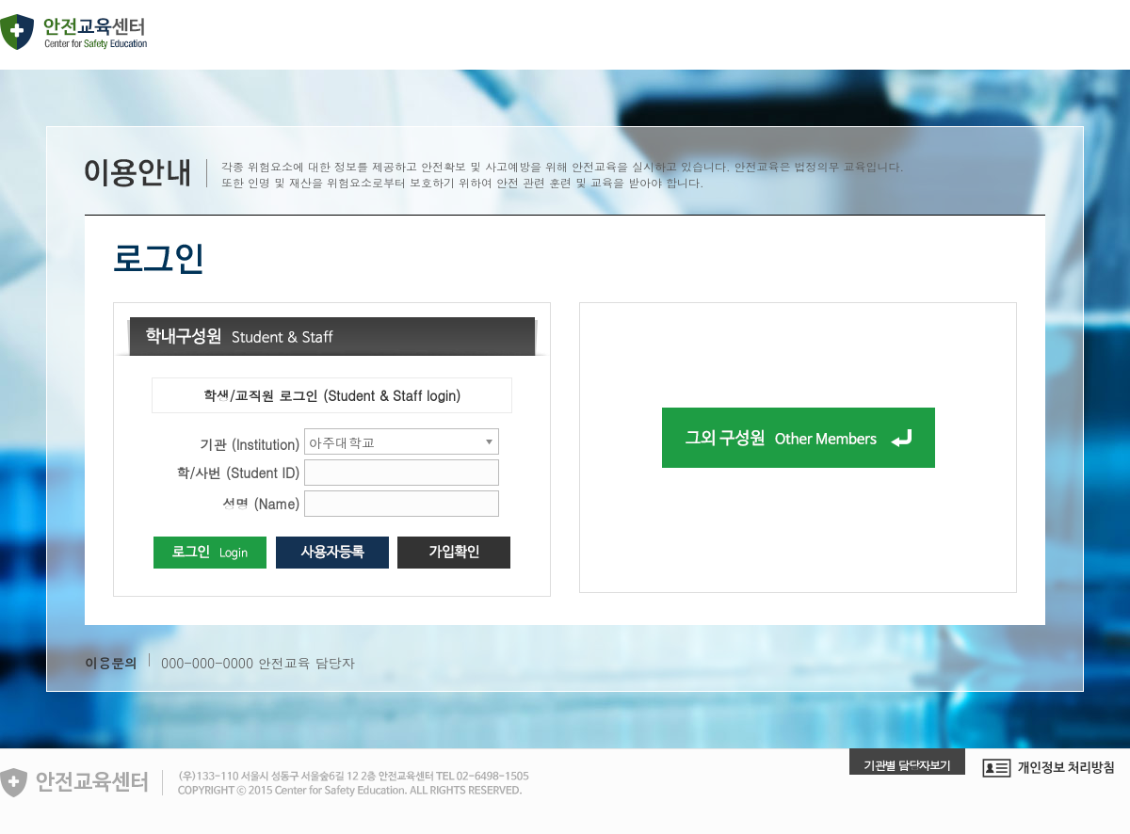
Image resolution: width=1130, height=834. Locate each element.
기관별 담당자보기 (907, 765)
